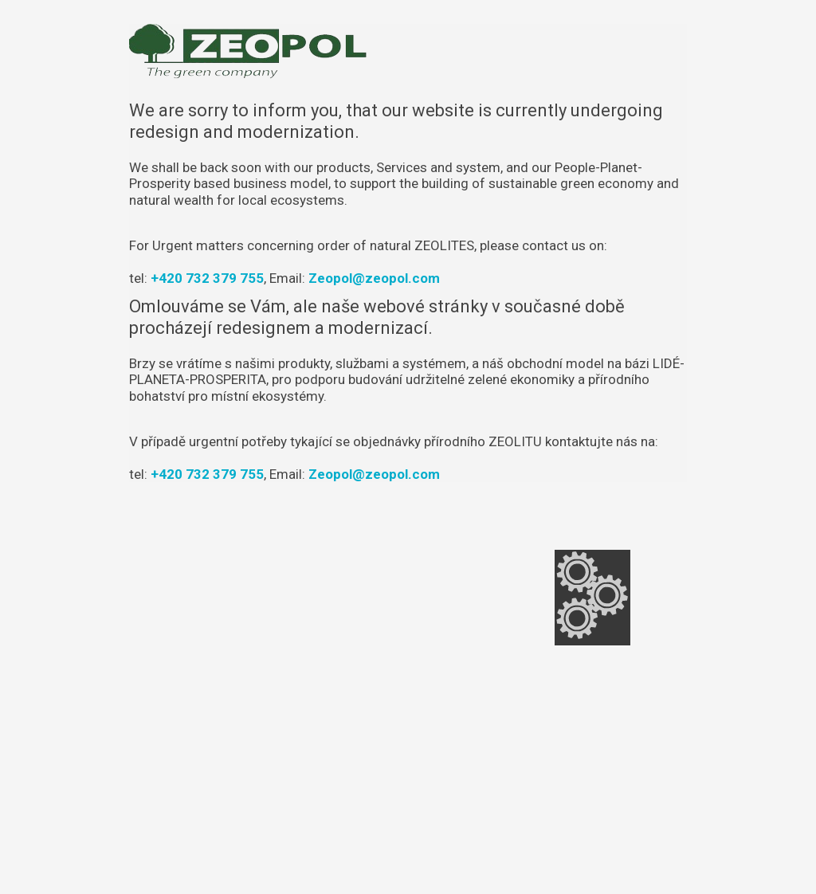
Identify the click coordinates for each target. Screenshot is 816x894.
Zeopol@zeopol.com (374, 278)
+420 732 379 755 (207, 278)
